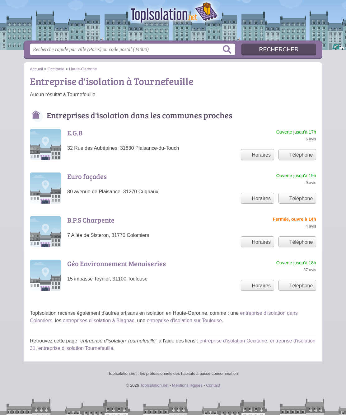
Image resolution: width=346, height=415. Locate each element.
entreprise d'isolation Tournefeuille (75, 348)
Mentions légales (187, 385)
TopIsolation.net (173, 22)
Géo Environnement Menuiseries (116, 263)
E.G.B (74, 132)
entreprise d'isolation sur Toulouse (184, 320)
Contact (213, 385)
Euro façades (87, 176)
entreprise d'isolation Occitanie (233, 340)
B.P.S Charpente (91, 219)
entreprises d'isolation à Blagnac (98, 320)
